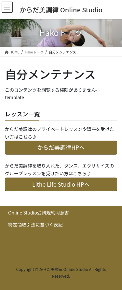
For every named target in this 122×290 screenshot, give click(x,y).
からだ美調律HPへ (61, 147)
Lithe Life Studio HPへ (61, 184)
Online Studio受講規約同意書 (38, 212)
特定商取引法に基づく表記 (35, 224)
